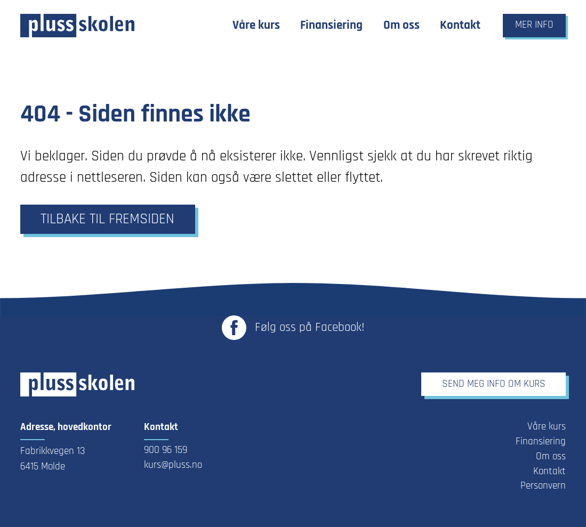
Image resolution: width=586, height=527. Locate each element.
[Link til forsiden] (77, 25)
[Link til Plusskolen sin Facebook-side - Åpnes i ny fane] (293, 327)
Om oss (551, 456)
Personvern (543, 486)
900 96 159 (165, 450)
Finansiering (541, 441)
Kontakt (549, 471)
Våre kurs (546, 426)
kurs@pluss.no (173, 465)
